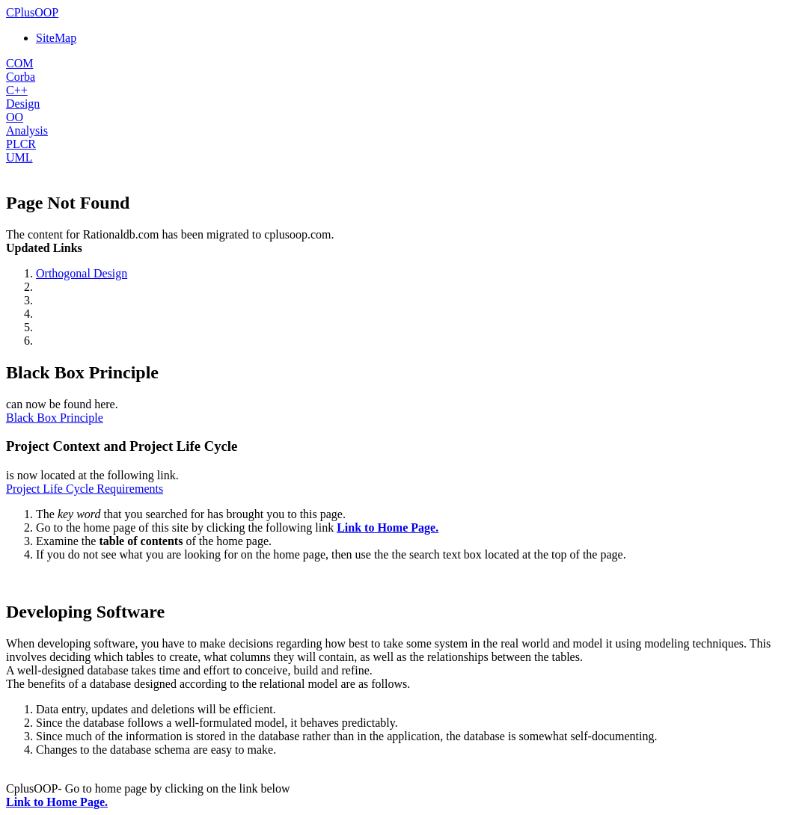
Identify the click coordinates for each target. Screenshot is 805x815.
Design (23, 103)
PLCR (21, 144)
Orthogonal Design (81, 273)
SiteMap (56, 37)
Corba (20, 76)
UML (19, 157)
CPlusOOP (32, 12)
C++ (17, 90)
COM (19, 63)
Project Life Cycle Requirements (84, 488)
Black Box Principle (54, 417)
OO (14, 117)
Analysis (27, 130)
